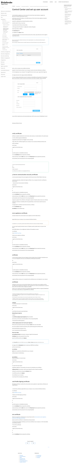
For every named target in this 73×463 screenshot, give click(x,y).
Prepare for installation (6, 24)
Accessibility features (5, 70)
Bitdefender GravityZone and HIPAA (5, 48)
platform (37, 6)
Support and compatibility (6, 22)
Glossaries (3, 74)
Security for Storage (6, 46)
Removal (2, 62)
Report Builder (4, 41)
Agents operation (4, 66)
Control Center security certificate (68, 9)
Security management (5, 53)
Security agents (6, 36)
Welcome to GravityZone (6, 11)
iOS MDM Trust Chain (29, 233)
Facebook (17, 455)
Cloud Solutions (35, 456)
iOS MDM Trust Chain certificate (68, 23)
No (45, 443)
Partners (33, 455)
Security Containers (6, 37)
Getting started (4, 15)
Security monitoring (5, 55)
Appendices (3, 72)
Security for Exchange (5, 42)
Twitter (16, 457)
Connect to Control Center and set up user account (6, 29)
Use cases (4, 33)
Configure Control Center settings (5, 32)
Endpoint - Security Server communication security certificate (68, 12)
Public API (3, 68)
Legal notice (3, 76)
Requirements (6, 20)
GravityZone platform (6, 23)
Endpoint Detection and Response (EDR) (5, 39)
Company (50, 457)
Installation (3, 19)
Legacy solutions (35, 461)
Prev (14, 447)
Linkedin (16, 456)
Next (60, 447)
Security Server (6, 35)
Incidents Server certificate (67, 17)
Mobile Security (35, 459)
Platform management (5, 58)
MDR (33, 457)
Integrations (3, 60)
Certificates (65, 7)
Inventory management (5, 51)
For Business (51, 455)
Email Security (34, 458)
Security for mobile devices (5, 44)
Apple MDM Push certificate (67, 19)
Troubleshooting (6, 49)
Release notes (3, 13)
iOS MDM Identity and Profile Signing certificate (29, 418)
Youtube (16, 458)
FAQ (2, 17)
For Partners (51, 456)
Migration (3, 64)
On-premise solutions (36, 460)
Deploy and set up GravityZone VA (5, 26)
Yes (39, 443)
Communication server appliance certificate (68, 14)
